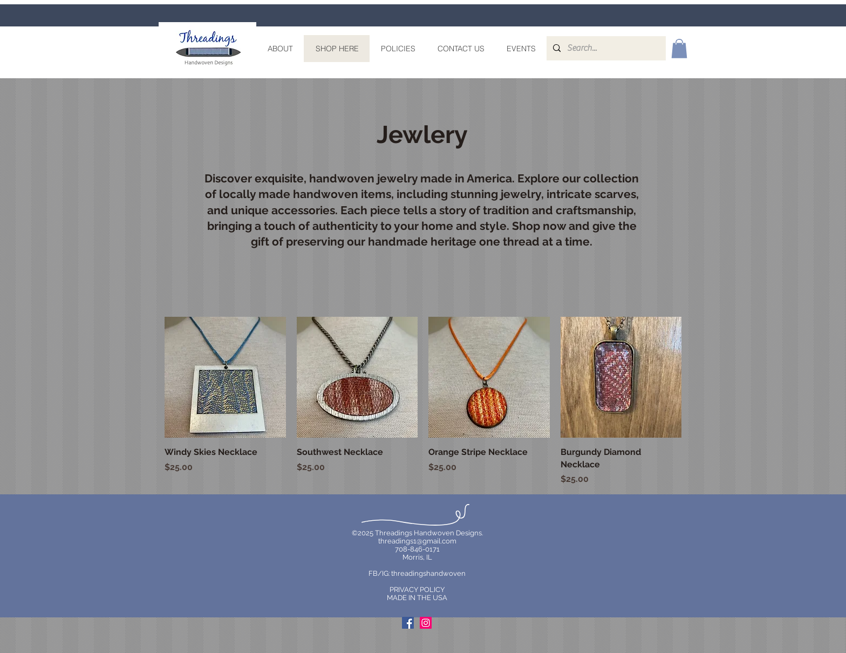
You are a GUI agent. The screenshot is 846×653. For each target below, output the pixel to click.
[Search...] (605, 48)
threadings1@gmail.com (417, 541)
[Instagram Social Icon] (426, 623)
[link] (679, 48)
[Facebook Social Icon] (408, 623)
